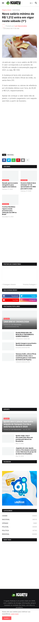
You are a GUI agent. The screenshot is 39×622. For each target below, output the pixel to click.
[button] (3, 3)
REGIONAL (19, 534)
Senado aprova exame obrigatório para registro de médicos (10, 185)
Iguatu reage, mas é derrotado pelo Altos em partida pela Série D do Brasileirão (24, 438)
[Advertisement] (19, 132)
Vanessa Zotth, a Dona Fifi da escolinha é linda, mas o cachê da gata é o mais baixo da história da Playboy (26, 356)
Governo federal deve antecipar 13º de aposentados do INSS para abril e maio (28, 185)
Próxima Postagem (29, 284)
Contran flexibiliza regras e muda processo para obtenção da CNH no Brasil (9, 210)
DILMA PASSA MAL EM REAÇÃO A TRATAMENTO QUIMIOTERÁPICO (25, 334)
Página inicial (6, 10)
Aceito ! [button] (6, 618)
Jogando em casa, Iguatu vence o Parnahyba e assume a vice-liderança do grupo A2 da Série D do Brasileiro (26, 451)
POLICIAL (19, 527)
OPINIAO (19, 523)
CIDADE (19, 516)
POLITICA (19, 530)
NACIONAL (16, 10)
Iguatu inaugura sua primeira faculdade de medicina (26, 344)
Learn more (15, 614)
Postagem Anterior (9, 284)
